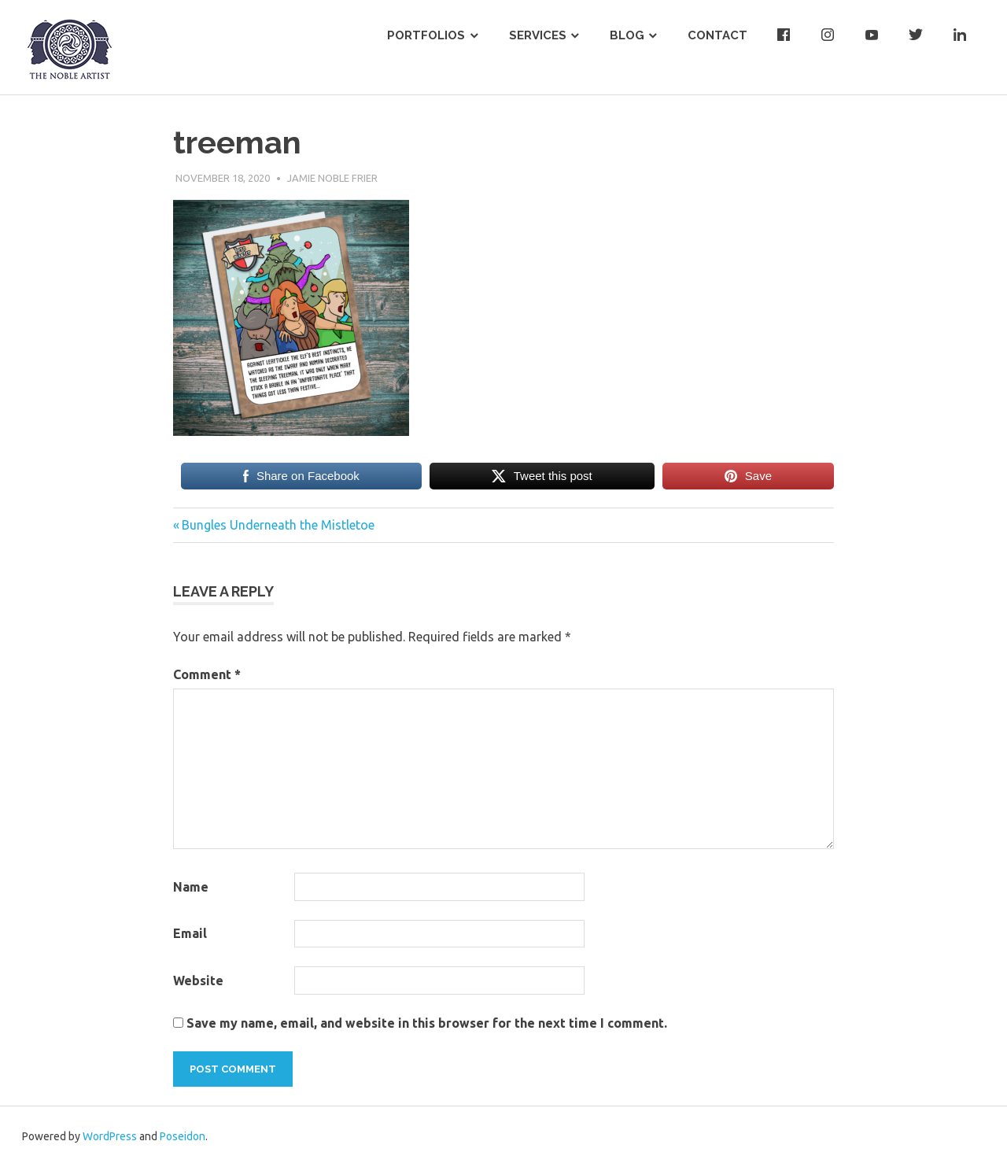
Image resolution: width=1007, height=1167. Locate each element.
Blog (627, 35)
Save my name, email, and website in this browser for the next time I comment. (426, 1023)
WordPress (110, 1136)
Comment (207, 674)
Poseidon (182, 1136)
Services (537, 35)
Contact (717, 35)
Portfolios (426, 35)
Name (190, 887)
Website (198, 980)
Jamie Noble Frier (332, 177)
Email (190, 933)
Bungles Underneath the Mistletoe (277, 525)
